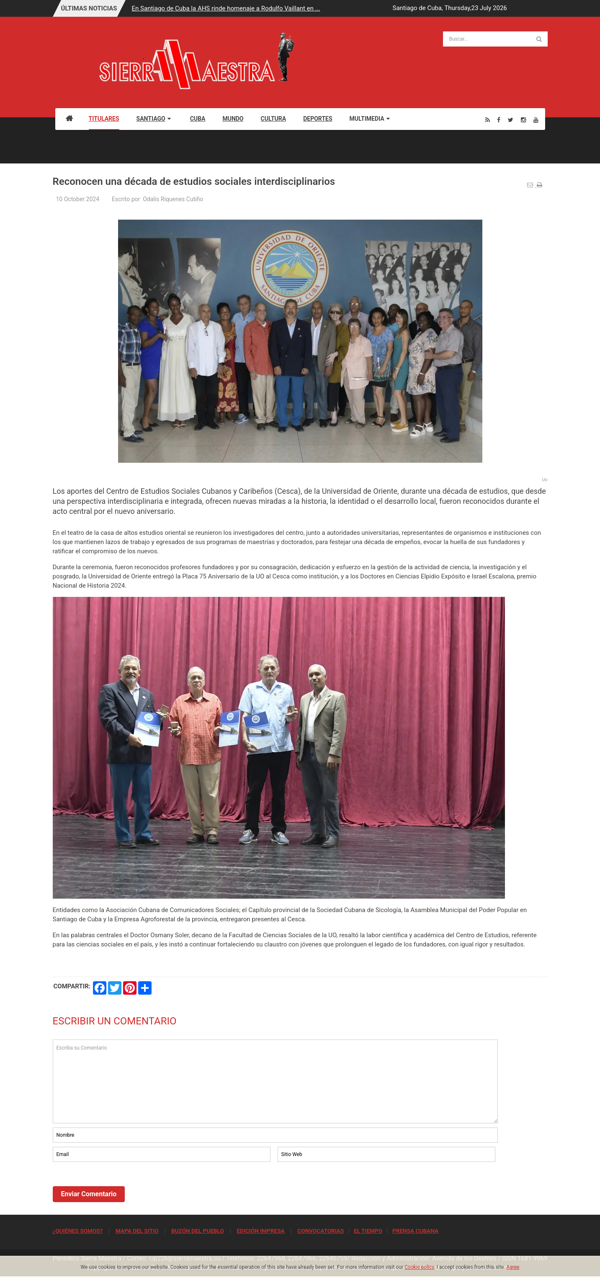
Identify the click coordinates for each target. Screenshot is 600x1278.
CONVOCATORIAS (320, 1230)
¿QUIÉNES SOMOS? (78, 1230)
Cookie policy (419, 1267)
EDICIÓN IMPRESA (260, 1230)
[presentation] (116, 1186)
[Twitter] (510, 119)
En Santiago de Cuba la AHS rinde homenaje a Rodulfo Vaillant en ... (226, 8)
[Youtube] (535, 119)
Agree (512, 1267)
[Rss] (487, 119)
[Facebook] (498, 119)
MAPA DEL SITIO (137, 1230)
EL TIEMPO (368, 1230)
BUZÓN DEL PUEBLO (197, 1230)
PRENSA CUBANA (415, 1230)
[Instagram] (523, 119)
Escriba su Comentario (275, 1081)
